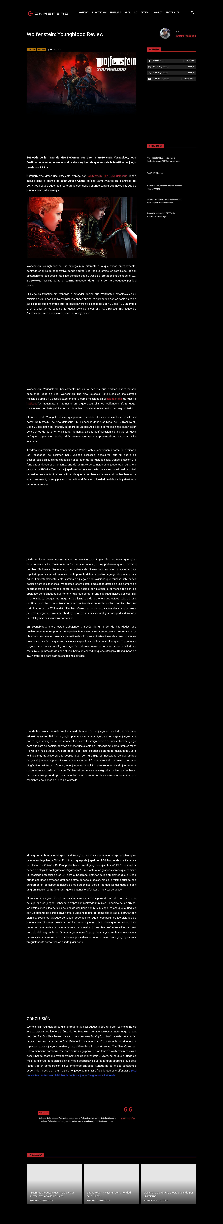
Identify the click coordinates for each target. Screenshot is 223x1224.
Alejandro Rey (35, 1200)
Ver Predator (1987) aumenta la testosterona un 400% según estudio (163, 160)
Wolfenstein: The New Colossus (107, 176)
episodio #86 (114, 399)
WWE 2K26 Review (155, 173)
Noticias (31, 49)
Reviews (41, 49)
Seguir (191, 67)
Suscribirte (189, 79)
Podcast (32, 404)
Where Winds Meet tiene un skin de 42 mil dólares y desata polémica (164, 201)
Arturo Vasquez (186, 35)
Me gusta (190, 61)
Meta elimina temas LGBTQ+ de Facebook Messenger (161, 215)
